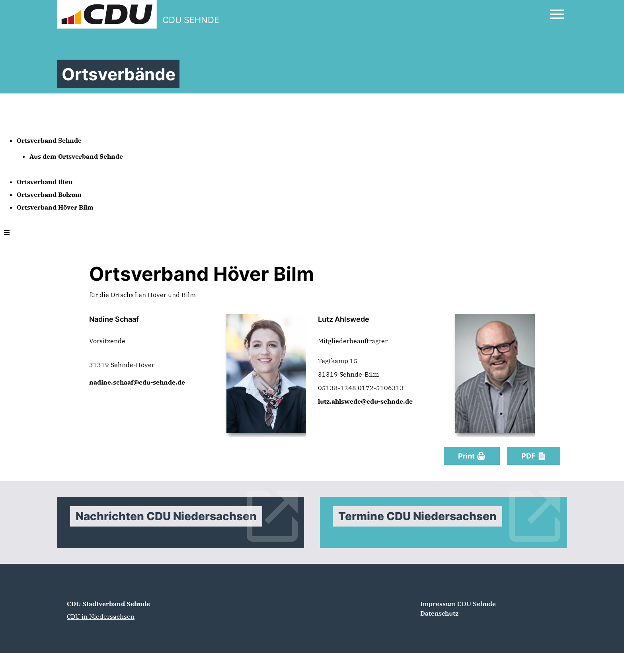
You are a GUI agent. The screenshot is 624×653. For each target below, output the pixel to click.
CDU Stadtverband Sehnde (108, 604)
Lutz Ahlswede (344, 319)
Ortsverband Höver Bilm (55, 207)
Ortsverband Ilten (45, 182)
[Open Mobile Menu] (557, 14)
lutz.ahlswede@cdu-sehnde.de (365, 401)
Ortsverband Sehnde (49, 140)
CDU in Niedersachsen (101, 616)
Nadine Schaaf (114, 319)
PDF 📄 (533, 456)
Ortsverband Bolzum (49, 194)
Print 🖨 (472, 456)
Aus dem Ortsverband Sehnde (76, 156)
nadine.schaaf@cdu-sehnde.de (137, 382)
